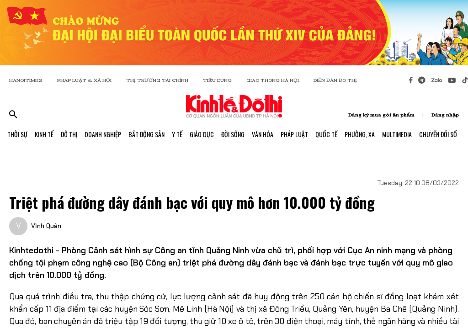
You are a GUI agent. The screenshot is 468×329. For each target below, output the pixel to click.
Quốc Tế (326, 134)
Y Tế (177, 134)
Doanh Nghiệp (103, 134)
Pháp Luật (294, 134)
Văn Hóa (262, 134)
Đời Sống (233, 134)
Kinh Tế (44, 134)
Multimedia (397, 134)
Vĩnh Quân (46, 226)
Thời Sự (17, 134)
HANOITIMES (26, 80)
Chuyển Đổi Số (438, 134)
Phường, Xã (360, 134)
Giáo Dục (202, 134)
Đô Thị (69, 134)
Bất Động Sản (146, 134)
